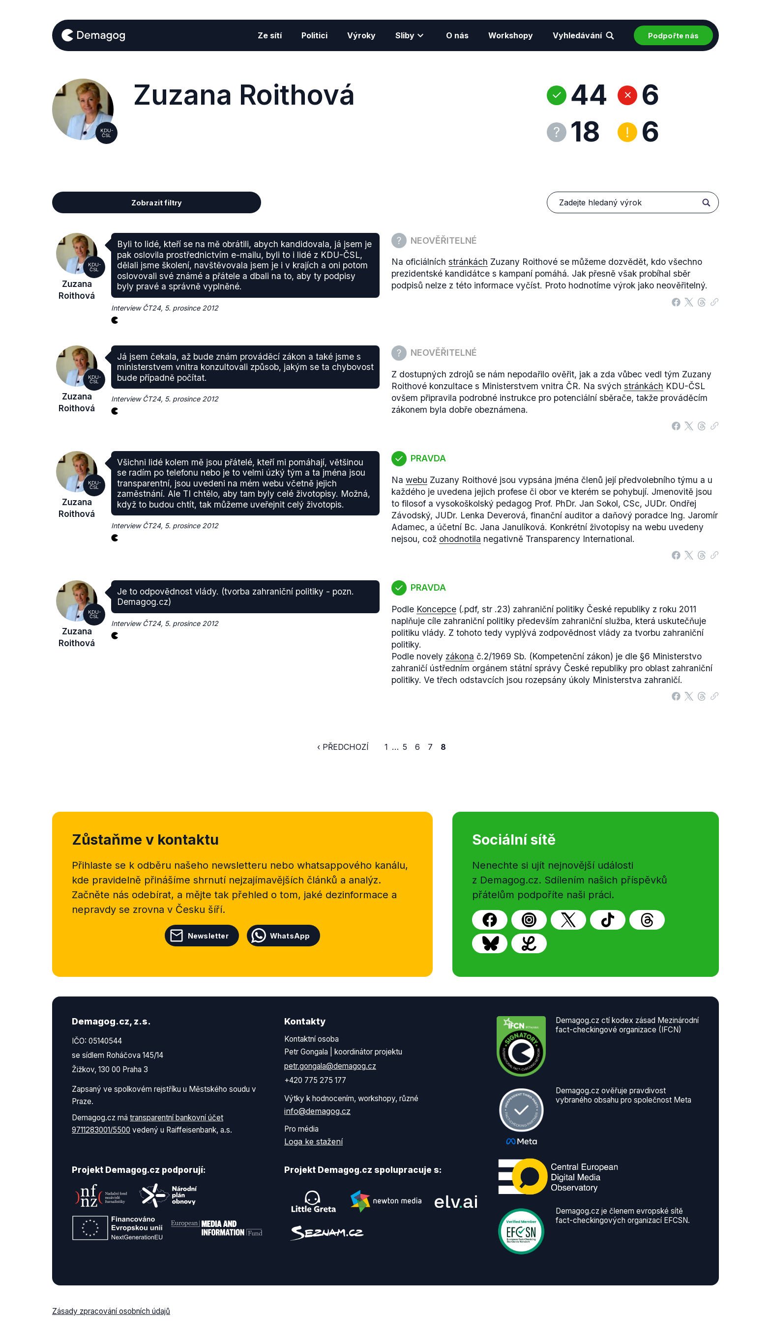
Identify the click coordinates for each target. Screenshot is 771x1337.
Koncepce (436, 609)
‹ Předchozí (343, 747)
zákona (459, 656)
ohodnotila (460, 539)
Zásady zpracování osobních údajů (111, 1311)
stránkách (468, 261)
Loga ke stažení (313, 1141)
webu (416, 480)
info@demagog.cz (317, 1111)
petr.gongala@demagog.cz (330, 1066)
